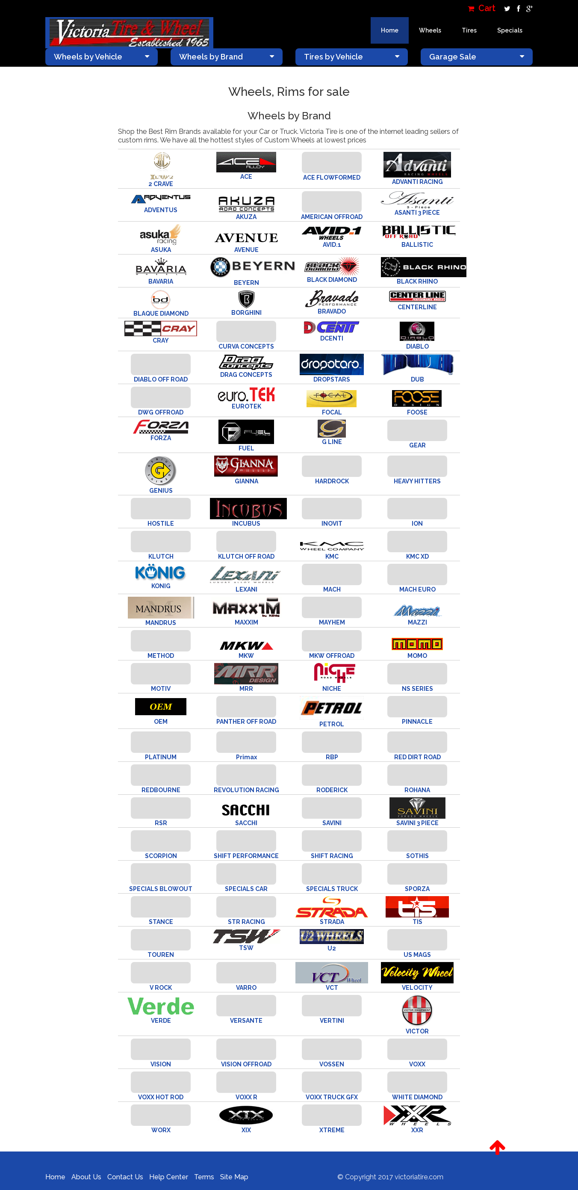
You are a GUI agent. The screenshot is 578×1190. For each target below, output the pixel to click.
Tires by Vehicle (351, 56)
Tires (469, 30)
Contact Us (120, 1177)
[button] (497, 1148)
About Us (81, 1177)
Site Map (229, 1177)
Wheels (430, 30)
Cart (481, 8)
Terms (199, 1177)
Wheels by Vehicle (101, 56)
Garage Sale (477, 56)
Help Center (163, 1177)
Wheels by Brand (226, 56)
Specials (509, 30)
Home (389, 30)
